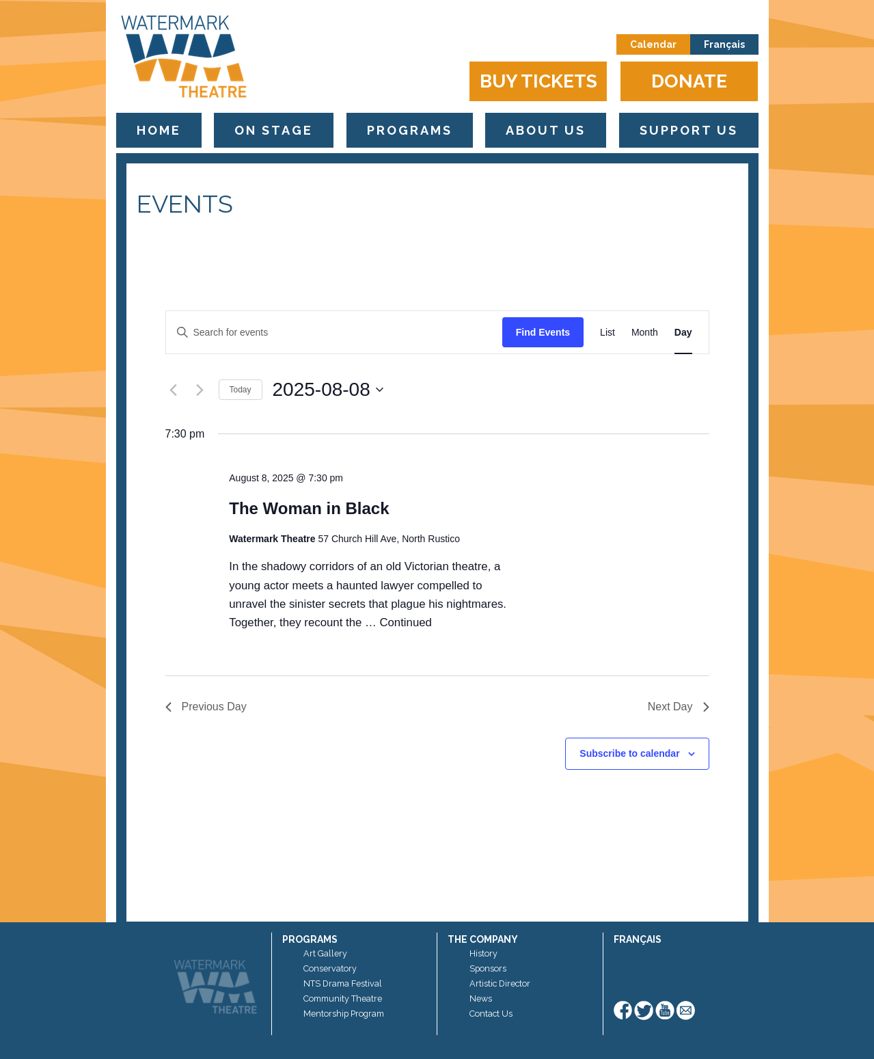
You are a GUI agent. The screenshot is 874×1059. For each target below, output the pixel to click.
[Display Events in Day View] (683, 332)
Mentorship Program (343, 1013)
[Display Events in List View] (607, 332)
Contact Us (491, 1013)
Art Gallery (325, 953)
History (483, 953)
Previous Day (206, 706)
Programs (409, 130)
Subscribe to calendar (629, 753)
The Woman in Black (309, 508)
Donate (689, 81)
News (480, 998)
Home (159, 130)
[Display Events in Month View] (644, 332)
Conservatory (330, 968)
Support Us (689, 130)
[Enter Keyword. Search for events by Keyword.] (334, 332)
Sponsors (487, 968)
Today (240, 389)
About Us (546, 130)
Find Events (543, 332)
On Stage (273, 130)
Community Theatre (342, 998)
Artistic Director (499, 983)
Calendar (653, 44)
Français (724, 44)
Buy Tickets (538, 81)
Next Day (678, 706)
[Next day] (200, 389)
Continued (405, 622)
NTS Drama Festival (342, 983)
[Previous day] (173, 389)
